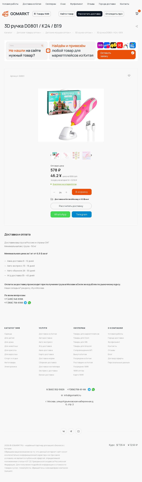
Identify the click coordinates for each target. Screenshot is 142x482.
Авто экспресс (46, 342)
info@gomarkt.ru (72, 395)
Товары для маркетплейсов (86, 333)
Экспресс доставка (48, 370)
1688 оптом (78, 370)
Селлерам (51, 3)
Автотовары (10, 362)
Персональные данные (119, 362)
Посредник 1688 (81, 366)
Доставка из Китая (32, 3)
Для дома (8, 342)
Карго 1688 (78, 374)
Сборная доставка (47, 362)
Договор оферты (115, 358)
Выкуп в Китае (80, 354)
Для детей (9, 338)
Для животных (11, 346)
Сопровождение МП (82, 350)
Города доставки (107, 3)
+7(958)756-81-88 (76, 389)
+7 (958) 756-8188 (13, 302)
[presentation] (50, 155)
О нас (63, 3)
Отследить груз (114, 13)
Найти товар (66, 13)
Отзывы (91, 3)
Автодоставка (45, 338)
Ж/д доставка (45, 346)
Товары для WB (80, 342)
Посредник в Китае (82, 358)
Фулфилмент (76, 3)
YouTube (78, 431)
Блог (110, 354)
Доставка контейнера (49, 366)
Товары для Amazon (82, 346)
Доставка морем (47, 358)
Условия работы (10, 3)
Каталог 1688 (12, 328)
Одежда (8, 333)
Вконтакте (63, 431)
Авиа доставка (46, 350)
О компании (115, 328)
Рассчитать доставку (89, 13)
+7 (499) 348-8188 (13, 298)
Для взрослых (11, 354)
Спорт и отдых (11, 358)
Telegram (71, 431)
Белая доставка (46, 374)
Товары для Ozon (81, 338)
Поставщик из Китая (83, 362)
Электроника (10, 366)
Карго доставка (46, 354)
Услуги (43, 328)
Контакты (124, 3)
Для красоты (10, 350)
